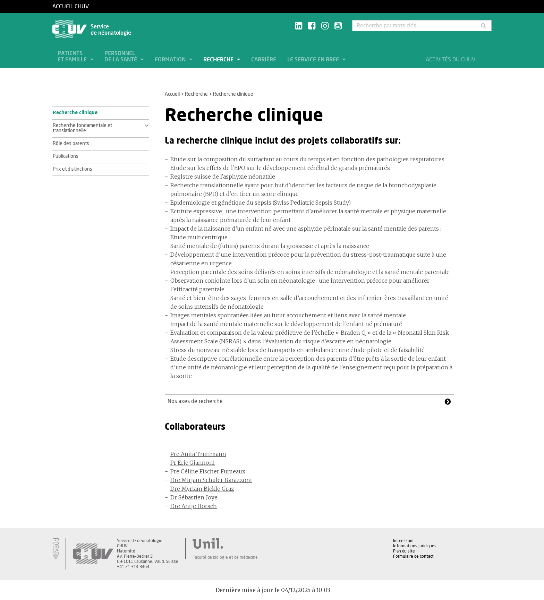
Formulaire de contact (413, 556)
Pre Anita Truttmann (198, 454)
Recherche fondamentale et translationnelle (82, 128)
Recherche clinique (75, 112)
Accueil (172, 94)
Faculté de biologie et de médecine (225, 557)
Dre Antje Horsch (193, 506)
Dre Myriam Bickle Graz (202, 488)
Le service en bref (313, 59)
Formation (171, 59)
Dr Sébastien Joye (194, 497)
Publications (65, 156)
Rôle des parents (71, 143)
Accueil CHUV (70, 6)
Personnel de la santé (121, 56)
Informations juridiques (414, 546)
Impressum (403, 541)
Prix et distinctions (72, 169)
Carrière (263, 59)
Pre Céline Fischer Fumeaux (207, 471)
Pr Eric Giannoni (192, 462)
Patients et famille (73, 56)
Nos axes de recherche (195, 401)
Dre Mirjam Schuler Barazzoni (211, 480)
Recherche (219, 59)
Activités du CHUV (450, 59)
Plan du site (404, 551)
